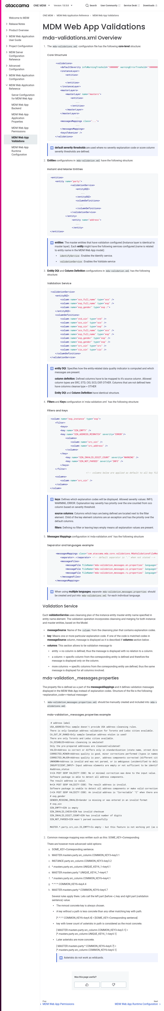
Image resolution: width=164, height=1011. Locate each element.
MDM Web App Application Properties (20, 118)
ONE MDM (48, 15)
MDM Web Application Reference (21, 87)
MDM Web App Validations (20, 139)
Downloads (150, 5)
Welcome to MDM (19, 17)
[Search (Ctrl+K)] (91, 5)
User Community (111, 5)
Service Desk (132, 5)
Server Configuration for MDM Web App (23, 96)
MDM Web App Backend (20, 106)
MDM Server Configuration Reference (16, 56)
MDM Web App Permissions (20, 129)
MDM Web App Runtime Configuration (20, 151)
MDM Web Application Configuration (21, 77)
